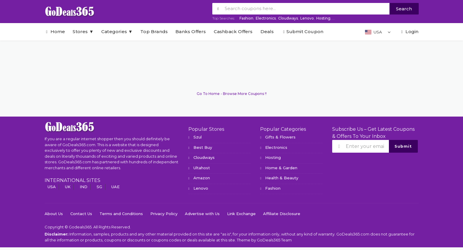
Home (55, 31)
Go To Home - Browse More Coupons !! (232, 93)
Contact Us (81, 213)
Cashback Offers (233, 31)
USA (52, 186)
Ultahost (201, 167)
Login (409, 31)
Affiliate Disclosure (281, 213)
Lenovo (307, 18)
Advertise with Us (202, 213)
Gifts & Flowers (280, 137)
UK (68, 186)
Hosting (323, 18)
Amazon (201, 177)
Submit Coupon (303, 31)
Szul (197, 137)
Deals (267, 31)
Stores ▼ (83, 31)
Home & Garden (281, 167)
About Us (54, 213)
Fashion (246, 18)
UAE (115, 186)
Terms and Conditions (121, 213)
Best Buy (202, 147)
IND (83, 186)
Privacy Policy (163, 213)
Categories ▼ (117, 31)
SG (99, 186)
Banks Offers (190, 31)
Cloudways (288, 18)
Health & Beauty (281, 177)
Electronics (266, 18)
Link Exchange (241, 213)
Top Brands (154, 31)
